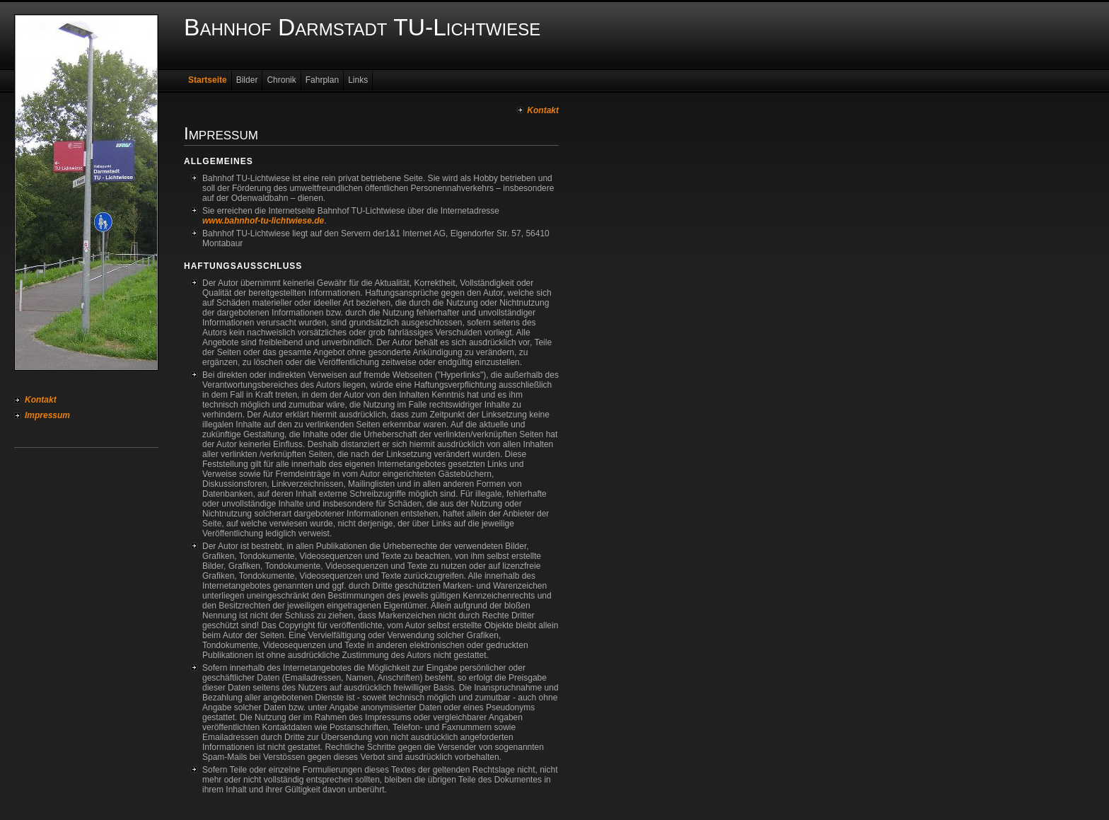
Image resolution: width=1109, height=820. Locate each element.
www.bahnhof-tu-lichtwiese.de (263, 221)
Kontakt (41, 400)
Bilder (247, 80)
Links (358, 80)
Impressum (47, 415)
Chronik (281, 80)
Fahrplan (322, 80)
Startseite (207, 80)
